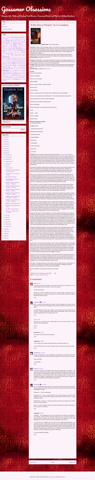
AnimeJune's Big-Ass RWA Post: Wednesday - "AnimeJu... (12, 197)
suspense (7, 75)
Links (3, 61)
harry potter (7, 55)
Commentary (12, 48)
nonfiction (4, 65)
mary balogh (12, 62)
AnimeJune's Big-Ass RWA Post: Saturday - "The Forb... (12, 186)
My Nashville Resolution (10, 176)
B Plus (22, 40)
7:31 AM (41, 368)
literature (6, 61)
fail (19, 52)
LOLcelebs (15, 61)
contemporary (18, 48)
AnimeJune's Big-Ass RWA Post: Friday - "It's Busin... (12, 190)
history (11, 57)
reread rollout (6, 68)
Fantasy (23, 52)
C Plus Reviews (13, 45)
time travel (11, 76)
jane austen (19, 58)
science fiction (6, 72)
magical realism (5, 62)
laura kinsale (14, 59)
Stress (12, 73)
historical (41, 274)
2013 (5, 144)
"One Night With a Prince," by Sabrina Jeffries (12, 180)
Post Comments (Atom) (55, 467)
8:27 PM (43, 302)
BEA (7, 43)
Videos (20, 77)
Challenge (15, 46)
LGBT (19, 59)
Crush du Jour (11, 49)
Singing (4, 73)
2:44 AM (38, 319)
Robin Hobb (22, 68)
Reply (35, 297)
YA (19, 79)
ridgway (15, 68)
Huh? (13, 57)
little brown (10, 61)
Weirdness (9, 79)
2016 (5, 137)
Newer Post (33, 462)
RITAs (18, 68)
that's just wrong (21, 75)
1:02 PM (41, 413)
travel (21, 76)
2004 (5, 238)
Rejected (23, 67)
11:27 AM (43, 352)
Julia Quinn (9, 59)
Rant (9, 67)
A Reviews (22, 37)
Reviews (11, 68)
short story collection (21, 72)
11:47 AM (44, 384)
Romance (46, 274)
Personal (5, 67)
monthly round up (7, 63)
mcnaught (17, 62)
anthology (7, 40)
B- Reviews (21, 42)
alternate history (22, 39)
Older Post (72, 462)
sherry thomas (13, 72)
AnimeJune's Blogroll (7, 29)
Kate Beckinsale (46, 57)
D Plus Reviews (20, 49)
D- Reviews (9, 50)
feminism (4, 53)
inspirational (5, 58)
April (6, 219)
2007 (5, 231)
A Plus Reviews (14, 37)
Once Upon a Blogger (11, 65)
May (6, 217)
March (7, 221)
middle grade (22, 62)
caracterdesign (51, 476)
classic (4, 48)
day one (13, 50)
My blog (19, 63)
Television (14, 75)
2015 (5, 139)
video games (15, 77)
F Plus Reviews (9, 52)
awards (19, 40)
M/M (24, 61)
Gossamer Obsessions (26, 9)
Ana (35, 319)
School (23, 70)
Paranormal (22, 65)
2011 (5, 148)
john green (23, 58)
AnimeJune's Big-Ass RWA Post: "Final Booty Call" (12, 170)
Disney (16, 50)
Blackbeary (11, 43)
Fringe (11, 53)
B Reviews (14, 42)
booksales (6, 45)
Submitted (16, 73)
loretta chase (20, 61)
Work (12, 79)
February (7, 224)
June (6, 215)
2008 (5, 229)
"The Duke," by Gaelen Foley (11, 209)
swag (10, 75)
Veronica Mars (9, 77)
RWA (16, 70)
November (7, 157)
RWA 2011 (20, 70)
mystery (23, 63)
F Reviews (16, 52)
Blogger (63, 476)
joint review (5, 59)
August (7, 163)
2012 (5, 146)
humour (15, 57)
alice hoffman (15, 39)
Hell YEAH (14, 55)
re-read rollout (14, 67)
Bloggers (15, 43)
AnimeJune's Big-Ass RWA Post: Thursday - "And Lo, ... (12, 193)
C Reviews (20, 45)
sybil (35, 283)
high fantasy (22, 55)
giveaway (15, 53)
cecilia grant (9, 46)
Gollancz (20, 53)
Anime (4, 40)
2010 (5, 150)
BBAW (4, 43)
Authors (15, 40)
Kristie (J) (36, 368)
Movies (14, 64)
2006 (5, 233)
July (6, 166)
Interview (9, 58)
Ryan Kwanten (47, 68)
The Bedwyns (5, 76)
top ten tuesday (16, 76)
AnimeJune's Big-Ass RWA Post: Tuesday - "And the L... (12, 200)
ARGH (12, 40)
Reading (18, 67)
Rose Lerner (12, 70)
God (18, 53)
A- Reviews (36, 274)
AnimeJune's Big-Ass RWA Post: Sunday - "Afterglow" (12, 183)
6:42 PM (42, 341)
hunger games (19, 57)
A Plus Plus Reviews (6, 37)
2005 (5, 235)
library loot (22, 59)
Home (53, 462)
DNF (19, 50)
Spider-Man (8, 73)
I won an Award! (9, 167)
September (7, 161)
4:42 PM (38, 283)
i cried (24, 57)
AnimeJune (36, 302)
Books (19, 43)
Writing (16, 79)
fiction (8, 53)
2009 (5, 153)
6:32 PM (42, 332)
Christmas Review (21, 46)
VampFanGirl (37, 352)
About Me (5, 26)
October (7, 159)
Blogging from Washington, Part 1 (12, 203)
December (7, 154)
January (7, 226)
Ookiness (18, 65)
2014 (5, 141)
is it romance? (14, 58)
